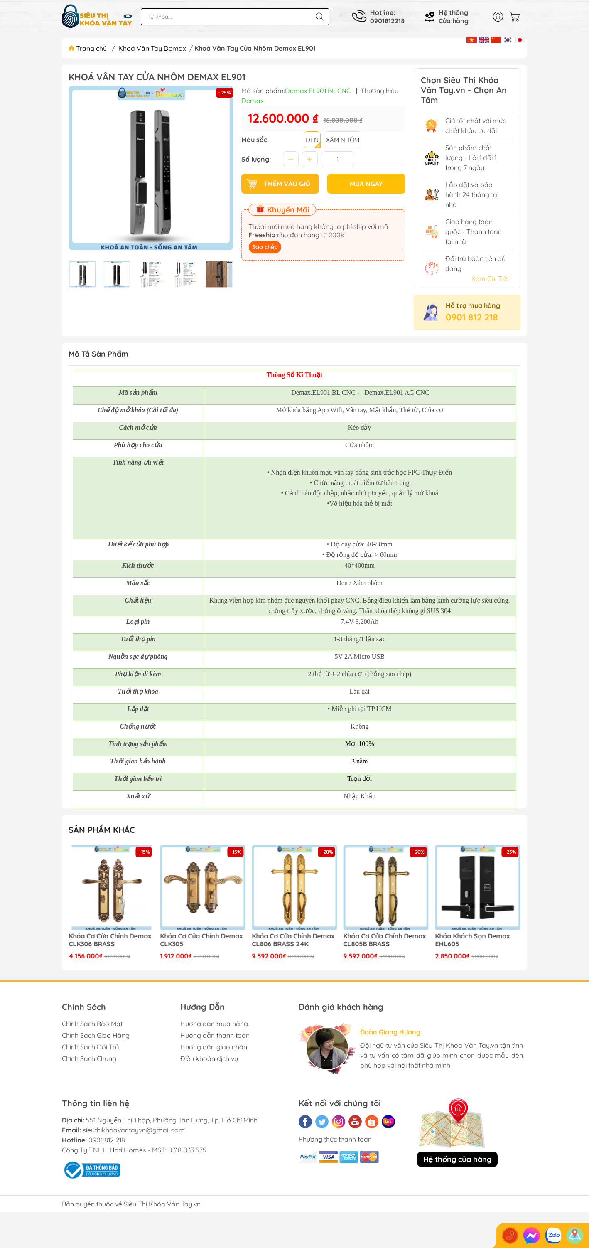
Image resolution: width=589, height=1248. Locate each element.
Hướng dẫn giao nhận (213, 1047)
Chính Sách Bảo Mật (92, 1023)
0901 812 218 (472, 317)
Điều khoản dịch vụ (209, 1058)
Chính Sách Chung (89, 1058)
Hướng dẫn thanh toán (215, 1035)
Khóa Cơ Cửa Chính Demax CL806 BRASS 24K (293, 940)
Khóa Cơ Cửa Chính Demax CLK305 (201, 940)
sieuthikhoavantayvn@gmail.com (134, 1130)
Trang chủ (88, 48)
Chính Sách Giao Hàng (96, 1035)
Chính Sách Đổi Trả (90, 1047)
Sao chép (265, 247)
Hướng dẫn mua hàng (214, 1023)
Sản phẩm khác (102, 830)
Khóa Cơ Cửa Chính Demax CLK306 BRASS (110, 940)
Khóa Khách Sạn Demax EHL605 (472, 940)
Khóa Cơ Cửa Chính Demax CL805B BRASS (385, 940)
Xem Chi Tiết (490, 278)
